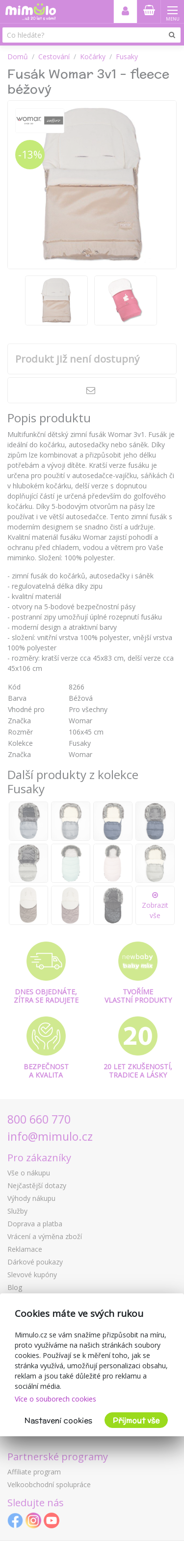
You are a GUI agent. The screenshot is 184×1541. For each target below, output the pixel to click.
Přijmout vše (136, 1420)
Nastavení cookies (58, 1420)
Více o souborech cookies (55, 1398)
